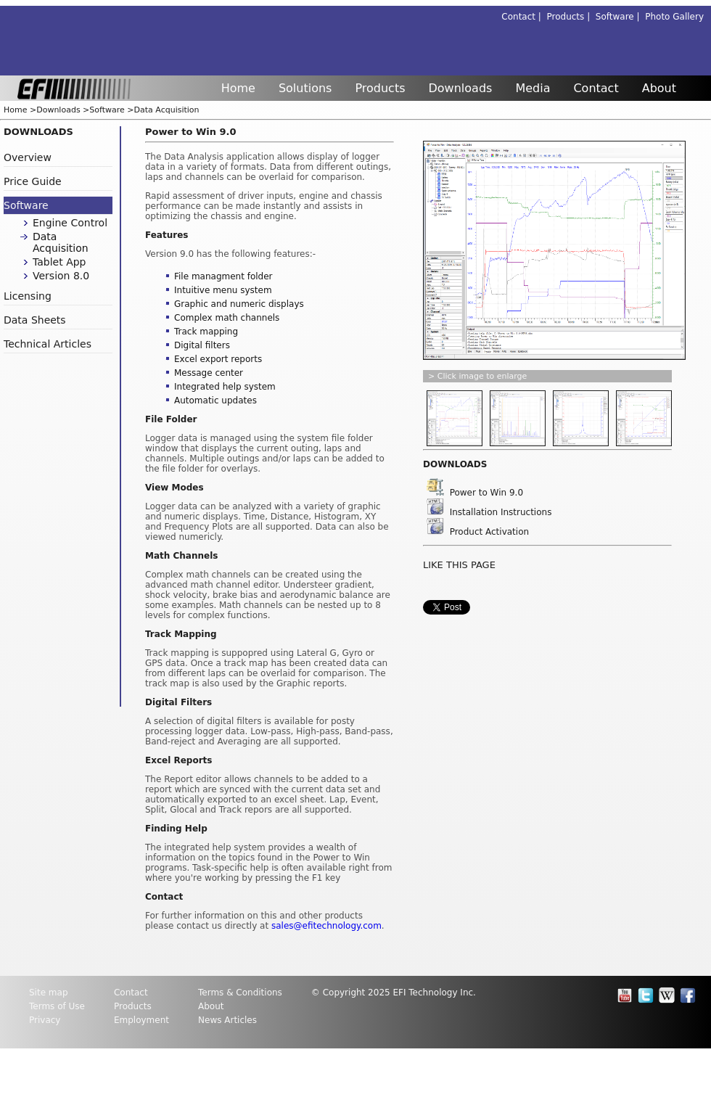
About (659, 88)
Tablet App (59, 262)
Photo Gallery (674, 17)
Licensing (28, 296)
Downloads (461, 88)
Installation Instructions (489, 512)
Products (380, 88)
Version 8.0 (61, 276)
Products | (571, 17)
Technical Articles (47, 344)
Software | (620, 17)
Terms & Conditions (240, 992)
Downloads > (62, 110)
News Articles (227, 1020)
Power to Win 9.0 (475, 493)
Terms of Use (57, 1006)
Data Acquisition (167, 110)
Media (532, 88)
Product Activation (478, 532)
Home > (20, 110)
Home (238, 88)
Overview (28, 157)
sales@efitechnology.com (326, 926)
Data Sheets (35, 320)
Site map (48, 992)
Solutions (305, 88)
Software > (111, 110)
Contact (595, 88)
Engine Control (70, 223)
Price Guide (33, 181)
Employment (141, 1020)
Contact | (523, 17)
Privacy (44, 1020)
